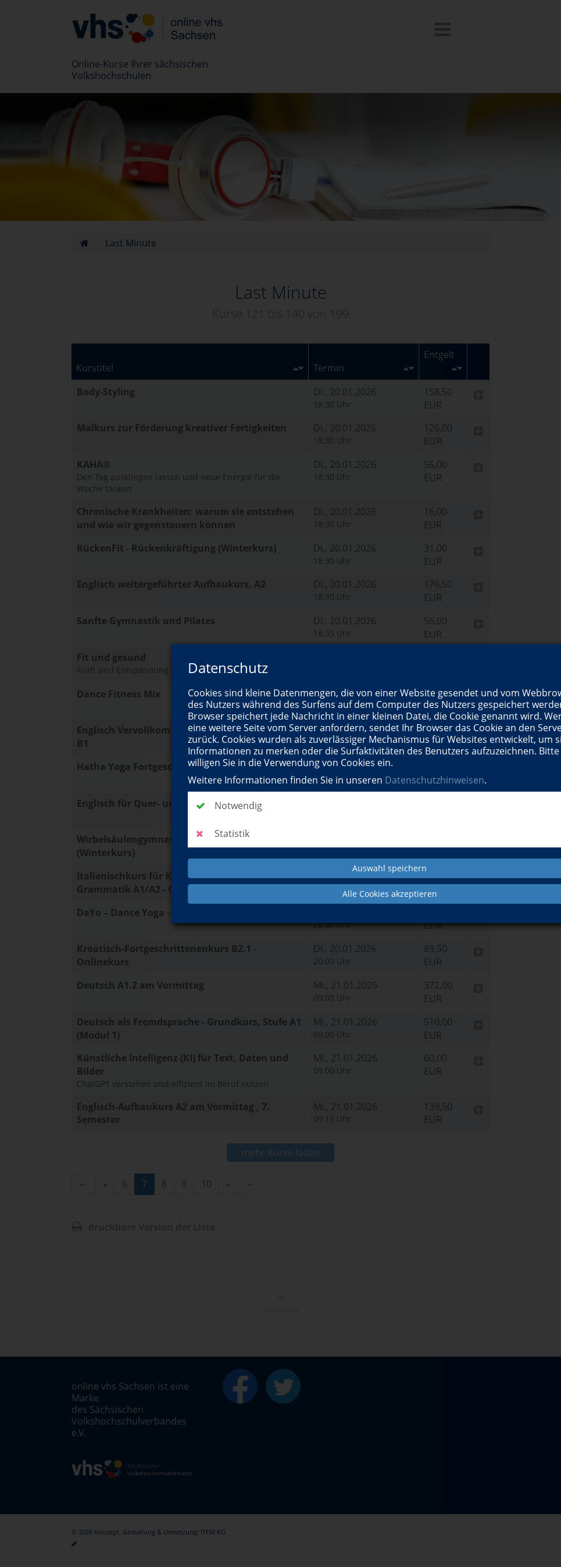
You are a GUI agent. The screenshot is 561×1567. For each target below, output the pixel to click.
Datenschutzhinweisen (434, 780)
